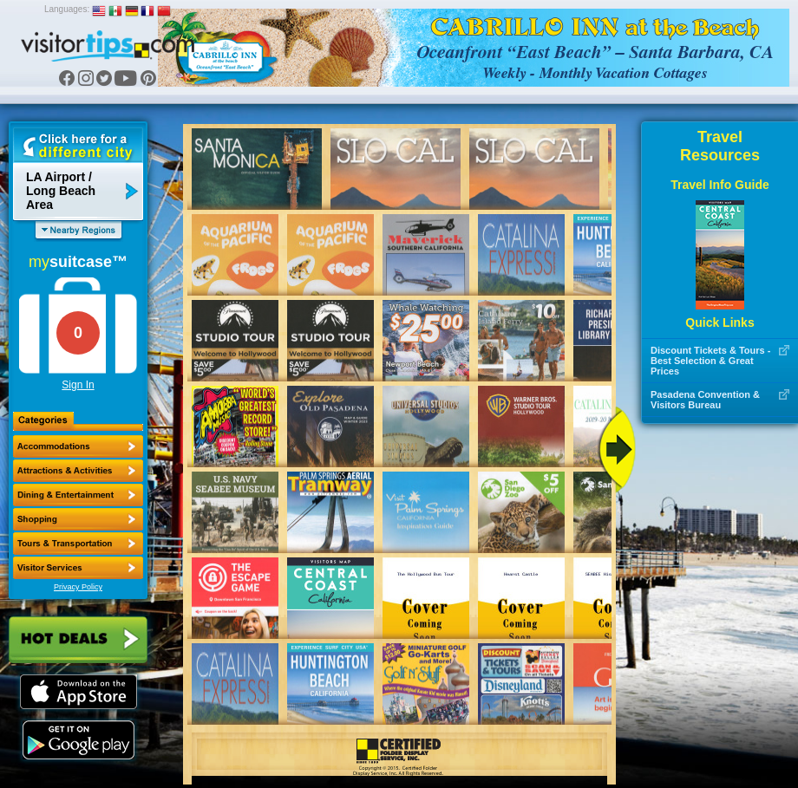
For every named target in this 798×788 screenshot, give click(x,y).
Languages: (66, 9)
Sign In (78, 385)
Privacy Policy (78, 587)
